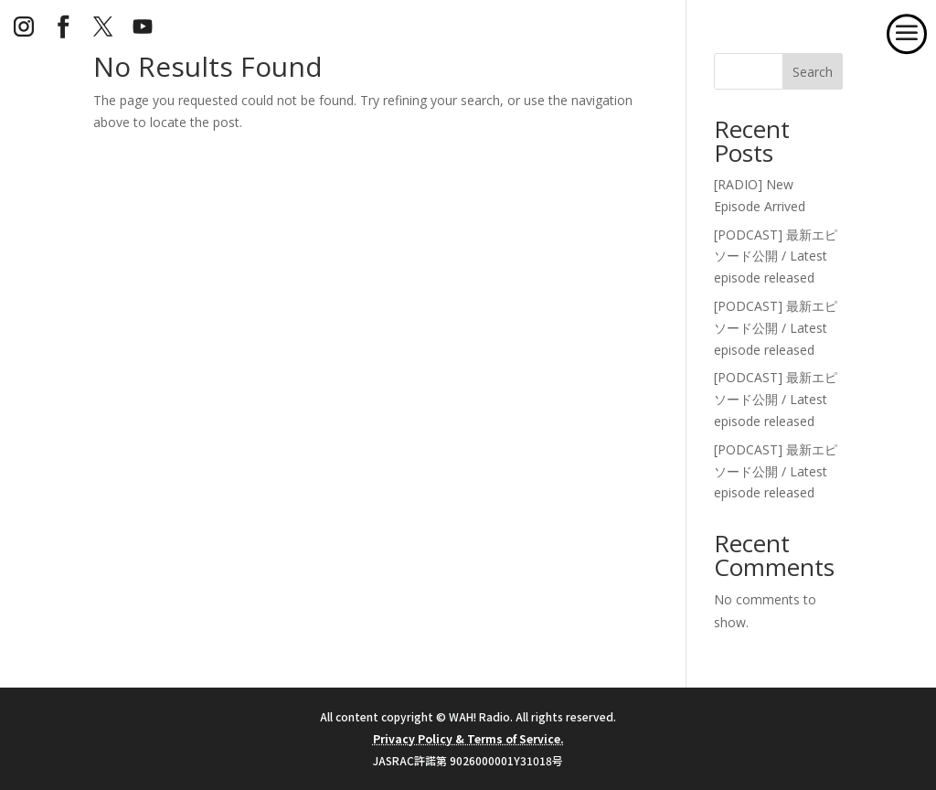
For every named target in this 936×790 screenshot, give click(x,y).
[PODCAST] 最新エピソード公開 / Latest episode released (775, 256)
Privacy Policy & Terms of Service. (468, 738)
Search (812, 71)
